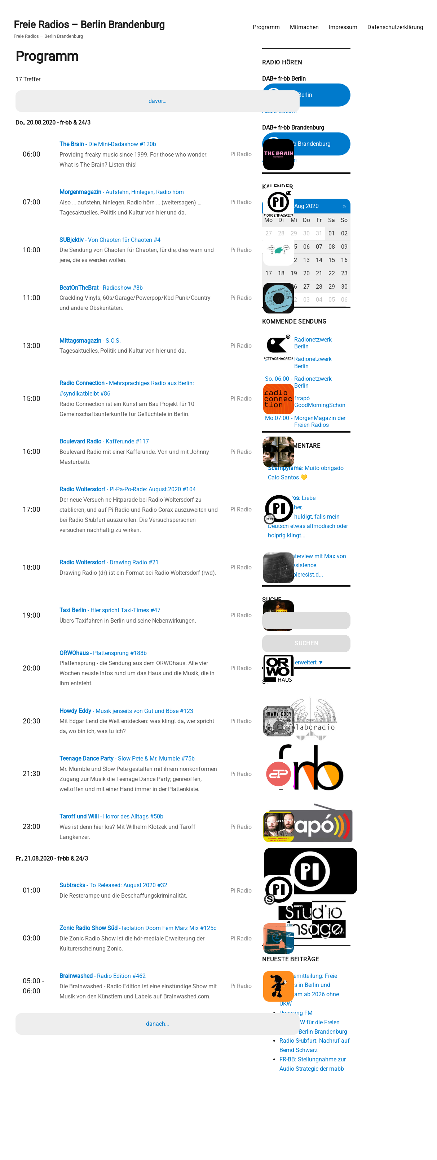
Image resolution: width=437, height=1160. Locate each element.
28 (339, 234)
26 (353, 287)
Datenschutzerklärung (392, 23)
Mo (325, 221)
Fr (381, 221)
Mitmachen (300, 23)
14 (382, 260)
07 (382, 247)
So (410, 221)
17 (325, 274)
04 (339, 247)
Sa (395, 221)
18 (339, 274)
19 (353, 274)
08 (396, 247)
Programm (262, 23)
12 (353, 260)
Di (339, 221)
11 (339, 260)
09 (410, 247)
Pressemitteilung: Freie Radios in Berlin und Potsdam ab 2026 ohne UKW (374, 969)
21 (382, 274)
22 (396, 274)
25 (339, 287)
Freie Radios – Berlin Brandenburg (92, 22)
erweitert (370, 631)
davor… (159, 100)
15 (396, 260)
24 (325, 287)
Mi (353, 221)
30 (367, 234)
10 (325, 260)
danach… (159, 1082)
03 (325, 247)
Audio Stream (335, 108)
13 (367, 260)
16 (410, 260)
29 (353, 234)
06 (367, 247)
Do (367, 221)
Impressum (339, 23)
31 (382, 234)
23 (410, 274)
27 (325, 234)
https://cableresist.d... (351, 544)
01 (396, 234)
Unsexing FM (351, 988)
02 (410, 234)
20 (367, 274)
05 (353, 247)
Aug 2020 (367, 206)
